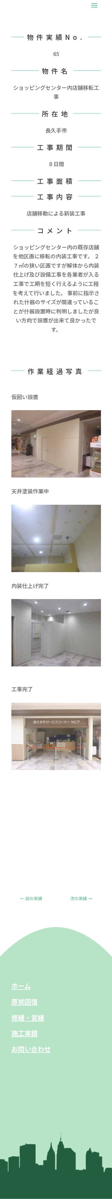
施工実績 (24, 1033)
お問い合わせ (31, 1049)
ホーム (21, 985)
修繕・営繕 (27, 1017)
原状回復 (24, 1001)
